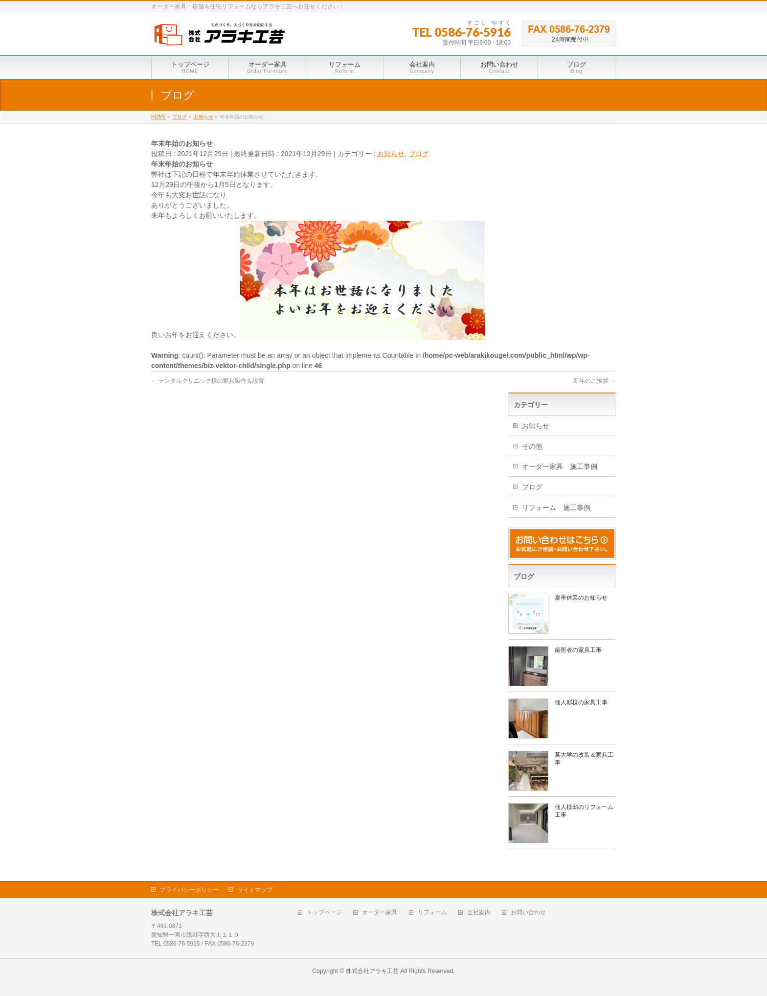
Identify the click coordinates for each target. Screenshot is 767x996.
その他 (532, 446)
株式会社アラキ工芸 (372, 971)
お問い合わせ (528, 912)
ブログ (418, 154)
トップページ (324, 912)
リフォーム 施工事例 (556, 507)
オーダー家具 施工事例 (559, 466)
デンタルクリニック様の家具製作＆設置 (207, 380)
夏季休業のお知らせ (581, 597)
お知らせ (391, 154)
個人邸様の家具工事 (581, 702)
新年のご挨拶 (594, 380)
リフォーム (432, 912)
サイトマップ (254, 889)
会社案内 (479, 912)
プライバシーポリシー (189, 889)
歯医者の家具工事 (578, 650)
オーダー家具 (379, 912)
